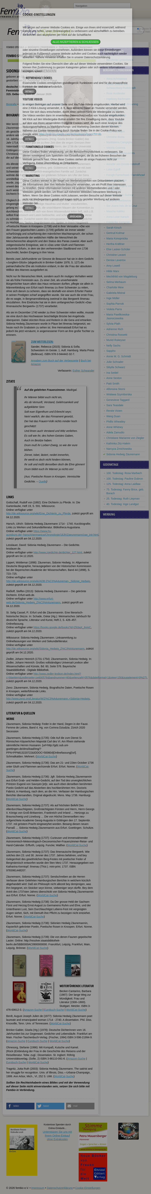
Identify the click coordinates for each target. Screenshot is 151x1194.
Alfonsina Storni (115, 389)
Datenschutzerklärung (60, 1187)
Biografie (11, 104)
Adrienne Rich (114, 329)
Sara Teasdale (114, 405)
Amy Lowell (113, 265)
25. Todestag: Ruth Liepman (123, 498)
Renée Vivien (114, 410)
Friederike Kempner (118, 222)
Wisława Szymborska (119, 394)
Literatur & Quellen (52, 104)
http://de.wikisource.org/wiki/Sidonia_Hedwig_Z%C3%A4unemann (45, 648)
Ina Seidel (112, 372)
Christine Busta (115, 136)
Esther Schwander (83, 370)
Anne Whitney (114, 427)
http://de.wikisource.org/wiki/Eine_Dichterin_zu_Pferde (38, 513)
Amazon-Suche (33, 1009)
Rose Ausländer (115, 93)
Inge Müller (113, 298)
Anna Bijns (112, 109)
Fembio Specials (15, 47)
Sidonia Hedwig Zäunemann (123, 454)
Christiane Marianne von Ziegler (125, 437)
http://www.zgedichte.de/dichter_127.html (58, 552)
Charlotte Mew (115, 287)
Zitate (22, 104)
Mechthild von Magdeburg (121, 276)
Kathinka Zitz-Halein (118, 443)
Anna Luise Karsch (117, 216)
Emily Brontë (113, 125)
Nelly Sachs (113, 345)
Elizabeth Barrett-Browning (122, 104)
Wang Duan (113, 416)
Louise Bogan (114, 120)
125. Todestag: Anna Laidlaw (123, 483)
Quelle (42, 481)
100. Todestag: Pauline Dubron (124, 478)
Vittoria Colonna (115, 147)
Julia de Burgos (115, 131)
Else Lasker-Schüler (118, 249)
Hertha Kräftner (115, 243)
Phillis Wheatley (115, 421)
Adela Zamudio (115, 432)
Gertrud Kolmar (115, 232)
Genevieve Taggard (117, 399)
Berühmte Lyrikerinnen (41, 47)
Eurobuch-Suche (54, 1009)
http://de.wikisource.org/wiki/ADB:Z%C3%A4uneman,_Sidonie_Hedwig (48, 581)
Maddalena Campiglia (119, 142)
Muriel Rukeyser (116, 340)
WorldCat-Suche (46, 756)
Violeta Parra (114, 309)
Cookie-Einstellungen (87, 1187)
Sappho (111, 350)
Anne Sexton (114, 378)
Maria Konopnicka (117, 238)
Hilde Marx (112, 271)
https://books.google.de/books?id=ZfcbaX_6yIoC (62, 627)
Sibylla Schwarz (115, 367)
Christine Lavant (116, 254)
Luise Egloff (113, 169)
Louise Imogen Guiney (119, 194)
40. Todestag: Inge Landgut (122, 504)
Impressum (37, 1187)
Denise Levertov (116, 260)
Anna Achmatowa (116, 78)
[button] (20, 1106)
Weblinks (33, 104)
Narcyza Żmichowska (119, 448)
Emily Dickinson (115, 158)
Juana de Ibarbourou (118, 200)
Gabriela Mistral (115, 292)
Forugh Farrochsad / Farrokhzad (125, 174)
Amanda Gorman (116, 180)
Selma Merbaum (116, 282)
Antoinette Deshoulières (120, 153)
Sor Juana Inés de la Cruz (121, 205)
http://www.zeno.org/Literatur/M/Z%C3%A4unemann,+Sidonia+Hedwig (48, 698)
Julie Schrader (115, 361)
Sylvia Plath (113, 323)
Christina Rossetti (116, 334)
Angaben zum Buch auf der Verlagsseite (55, 360)
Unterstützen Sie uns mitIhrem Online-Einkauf (57, 1135)
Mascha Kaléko (115, 211)
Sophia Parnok (115, 303)
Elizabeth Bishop (116, 115)
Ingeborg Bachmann (118, 98)
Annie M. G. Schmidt (118, 356)
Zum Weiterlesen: (42, 342)
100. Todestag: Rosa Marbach (124, 473)
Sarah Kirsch (114, 227)
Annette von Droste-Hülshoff (123, 164)
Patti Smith (112, 383)
